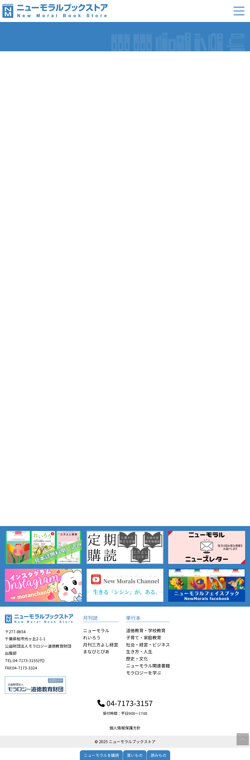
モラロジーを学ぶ (143, 672)
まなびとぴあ (96, 651)
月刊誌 (90, 617)
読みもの (158, 755)
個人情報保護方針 (125, 728)
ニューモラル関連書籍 (148, 665)
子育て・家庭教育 (143, 637)
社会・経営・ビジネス (148, 644)
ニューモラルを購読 (101, 755)
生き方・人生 (139, 651)
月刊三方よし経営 (100, 644)
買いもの (135, 755)
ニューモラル (96, 630)
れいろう (92, 637)
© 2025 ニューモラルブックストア (125, 741)
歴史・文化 (137, 658)
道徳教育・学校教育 (146, 630)
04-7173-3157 (125, 702)
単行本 (133, 617)
